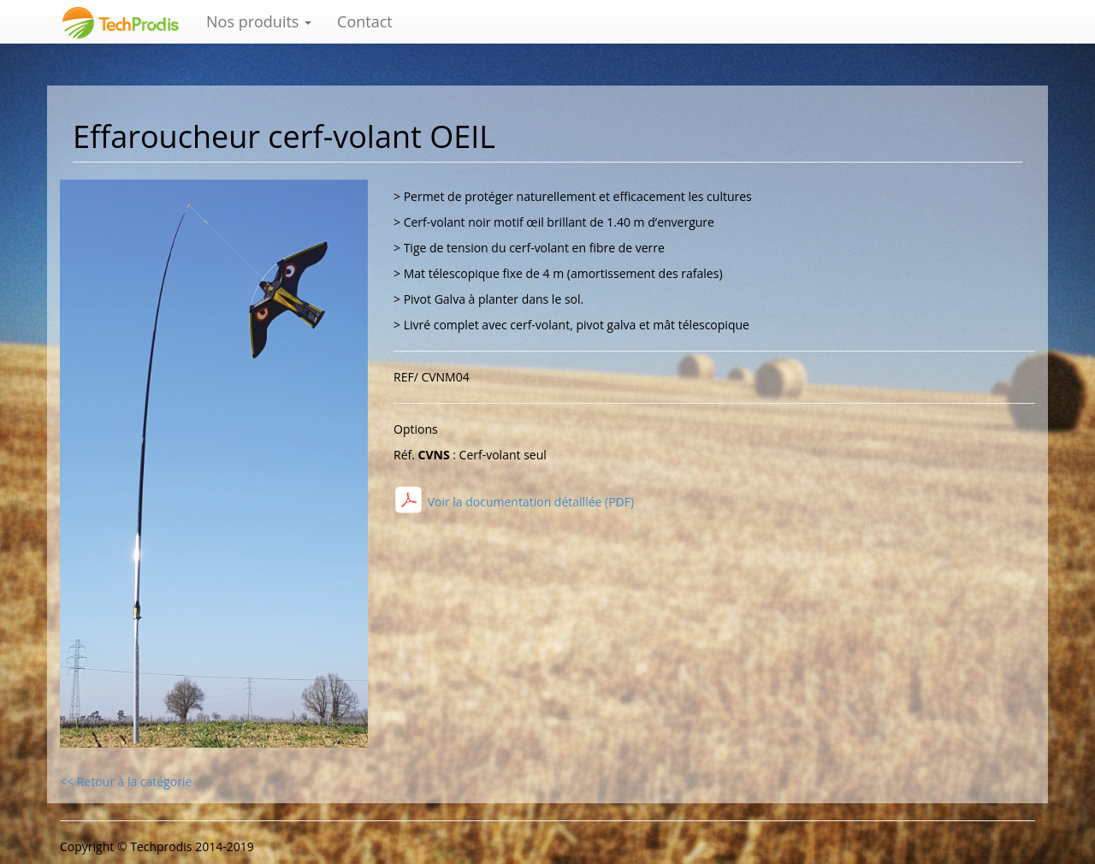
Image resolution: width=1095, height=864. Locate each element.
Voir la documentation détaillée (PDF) (529, 502)
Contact (365, 21)
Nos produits (258, 21)
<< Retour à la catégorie (126, 781)
